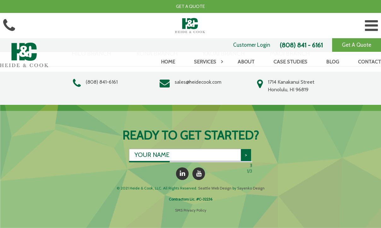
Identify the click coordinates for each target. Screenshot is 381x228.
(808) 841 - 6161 (301, 45)
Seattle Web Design (215, 188)
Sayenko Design (251, 188)
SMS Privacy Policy (190, 210)
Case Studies (290, 62)
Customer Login (251, 45)
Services (205, 62)
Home (168, 62)
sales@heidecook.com (198, 82)
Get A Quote (356, 45)
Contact (369, 62)
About (246, 62)
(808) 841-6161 (102, 82)
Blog (332, 62)
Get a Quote (190, 6)
